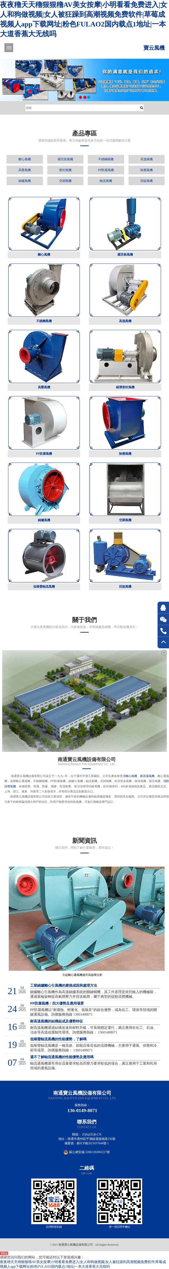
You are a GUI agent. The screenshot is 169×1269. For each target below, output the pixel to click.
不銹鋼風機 (106, 159)
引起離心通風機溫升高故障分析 (82, 975)
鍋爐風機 (24, 181)
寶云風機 (154, 48)
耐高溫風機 (147, 776)
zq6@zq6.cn (91, 1134)
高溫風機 (146, 159)
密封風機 (65, 170)
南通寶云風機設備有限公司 (82, 1093)
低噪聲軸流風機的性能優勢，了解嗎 (58, 1039)
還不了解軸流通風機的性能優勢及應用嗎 (62, 1057)
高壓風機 (24, 170)
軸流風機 (106, 181)
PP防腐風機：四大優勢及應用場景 (57, 1003)
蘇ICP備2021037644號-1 (93, 1143)
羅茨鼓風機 (65, 159)
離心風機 (24, 159)
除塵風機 (146, 170)
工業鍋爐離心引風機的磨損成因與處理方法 (63, 985)
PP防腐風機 (106, 170)
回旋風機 (146, 181)
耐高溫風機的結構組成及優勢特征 (56, 1021)
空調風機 (65, 181)
